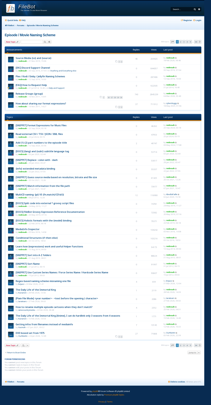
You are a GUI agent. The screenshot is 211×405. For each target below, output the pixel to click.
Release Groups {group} (29, 93)
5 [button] (190, 41)
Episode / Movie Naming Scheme (30, 35)
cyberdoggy (171, 103)
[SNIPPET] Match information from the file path (43, 186)
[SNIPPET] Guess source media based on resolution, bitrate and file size (56, 177)
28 (115, 97)
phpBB (95, 391)
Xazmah (22, 327)
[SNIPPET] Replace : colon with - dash (37, 160)
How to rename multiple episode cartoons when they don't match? (54, 307)
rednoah (22, 61)
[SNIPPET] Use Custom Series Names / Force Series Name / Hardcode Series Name (62, 272)
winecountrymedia (26, 310)
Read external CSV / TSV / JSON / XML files (39, 134)
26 (108, 97)
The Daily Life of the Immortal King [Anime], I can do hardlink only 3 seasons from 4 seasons (68, 315)
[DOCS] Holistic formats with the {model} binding (44, 220)
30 (121, 97)
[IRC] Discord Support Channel (33, 67)
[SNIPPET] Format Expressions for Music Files (41, 125)
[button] (172, 42)
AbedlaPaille (171, 194)
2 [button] (180, 41)
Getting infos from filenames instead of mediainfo (44, 324)
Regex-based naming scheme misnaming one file (43, 281)
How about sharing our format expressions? (41, 103)
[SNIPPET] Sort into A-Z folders (33, 255)
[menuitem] (22, 20)
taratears (22, 301)
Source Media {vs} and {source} (33, 58)
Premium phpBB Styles (114, 394)
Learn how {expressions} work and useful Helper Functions (49, 246)
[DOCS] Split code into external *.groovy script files (45, 203)
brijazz (21, 284)
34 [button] (196, 41)
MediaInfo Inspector (28, 229)
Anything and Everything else (63, 70)
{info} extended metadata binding (35, 168)
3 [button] (183, 41)
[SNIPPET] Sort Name (28, 263)
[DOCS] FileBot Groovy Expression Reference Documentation (50, 211)
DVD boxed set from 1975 (30, 333)
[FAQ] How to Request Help (31, 85)
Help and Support (56, 88)
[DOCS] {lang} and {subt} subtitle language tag (42, 151)
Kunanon (22, 292)
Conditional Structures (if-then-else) (37, 237)
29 (118, 97)
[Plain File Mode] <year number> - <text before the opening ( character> (57, 298)
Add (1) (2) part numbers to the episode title (41, 142)
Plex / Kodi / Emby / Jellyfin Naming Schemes (40, 76)
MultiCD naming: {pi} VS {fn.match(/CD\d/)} (40, 194)
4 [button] (187, 41)
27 (112, 97)
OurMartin (22, 336)
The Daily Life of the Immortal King (36, 289)
